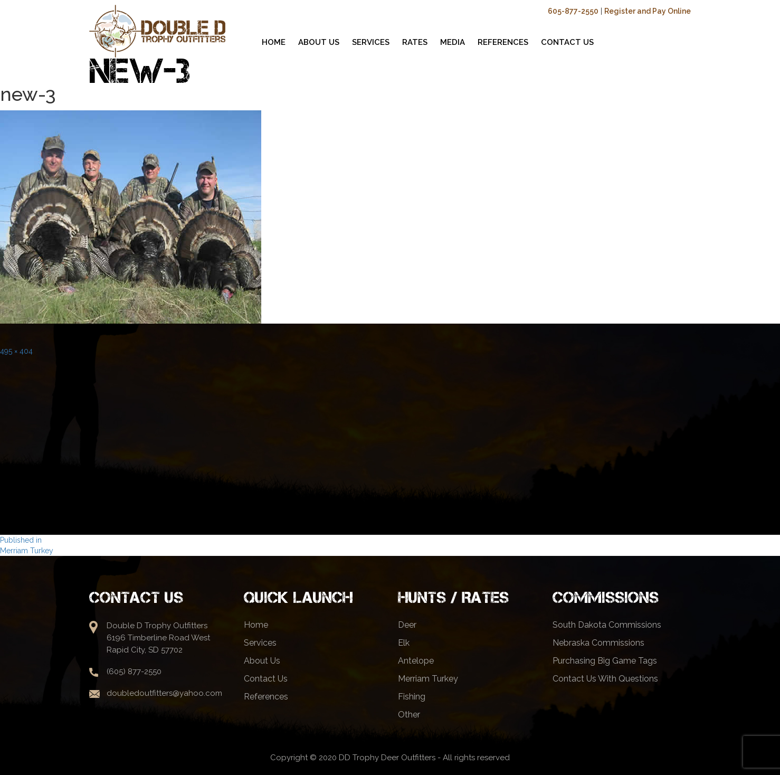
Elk (404, 643)
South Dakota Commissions (607, 625)
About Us (262, 661)
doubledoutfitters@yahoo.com (164, 693)
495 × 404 (16, 351)
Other (409, 715)
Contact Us (266, 679)
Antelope (416, 661)
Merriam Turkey (428, 679)
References (266, 697)
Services (260, 643)
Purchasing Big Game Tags (605, 661)
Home (256, 625)
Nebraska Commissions (598, 643)
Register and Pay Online (647, 11)
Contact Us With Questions (605, 679)
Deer (407, 625)
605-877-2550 (573, 11)
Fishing (411, 697)
